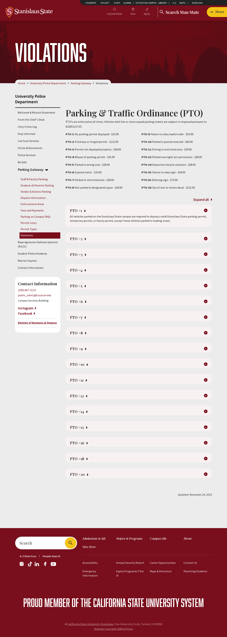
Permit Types (29, 229)
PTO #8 (79, 343)
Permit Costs (29, 223)
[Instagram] (23, 565)
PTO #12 (80, 411)
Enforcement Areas (32, 204)
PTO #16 (80, 462)
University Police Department (48, 83)
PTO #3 (79, 258)
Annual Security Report (130, 562)
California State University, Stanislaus (90, 624)
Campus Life (158, 539)
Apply (147, 13)
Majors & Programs (129, 539)
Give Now (89, 547)
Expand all (202, 199)
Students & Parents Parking (37, 185)
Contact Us (190, 562)
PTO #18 (80, 479)
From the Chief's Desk (31, 119)
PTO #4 (79, 275)
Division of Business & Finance (37, 322)
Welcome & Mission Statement (36, 112)
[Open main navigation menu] (217, 12)
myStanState (114, 13)
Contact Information (30, 268)
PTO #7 (79, 326)
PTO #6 (79, 309)
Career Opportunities (163, 562)
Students (90, 2)
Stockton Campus (146, 2)
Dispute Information (33, 198)
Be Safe (22, 162)
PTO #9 (79, 360)
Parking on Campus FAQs (36, 216)
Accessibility (90, 562)
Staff (117, 2)
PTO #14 (80, 428)
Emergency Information (90, 573)
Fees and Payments (32, 210)
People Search (51, 556)
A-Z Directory (28, 556)
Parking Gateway (81, 83)
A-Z (174, 2)
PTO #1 (78, 212)
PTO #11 (79, 394)
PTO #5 (79, 292)
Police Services (27, 155)
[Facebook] (47, 565)
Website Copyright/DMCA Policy (113, 629)
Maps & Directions (161, 571)
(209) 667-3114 (27, 290)
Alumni (127, 2)
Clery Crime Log (27, 126)
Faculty (105, 2)
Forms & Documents (30, 148)
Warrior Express (27, 261)
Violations (27, 235)
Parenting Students (195, 571)
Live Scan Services (28, 141)
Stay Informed (26, 134)
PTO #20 (80, 497)
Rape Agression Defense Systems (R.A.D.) (38, 244)
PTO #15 (79, 445)
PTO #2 (79, 241)
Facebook (25, 313)
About (188, 539)
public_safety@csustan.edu (34, 295)
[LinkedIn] (37, 565)
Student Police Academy (32, 253)
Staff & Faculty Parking (34, 179)
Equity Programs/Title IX (130, 573)
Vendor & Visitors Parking (36, 191)
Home (21, 83)
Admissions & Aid (93, 539)
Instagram (26, 308)
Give (132, 13)
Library (162, 2)
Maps (182, 2)
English (197, 3)
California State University (136, 602)
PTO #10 (80, 377)
